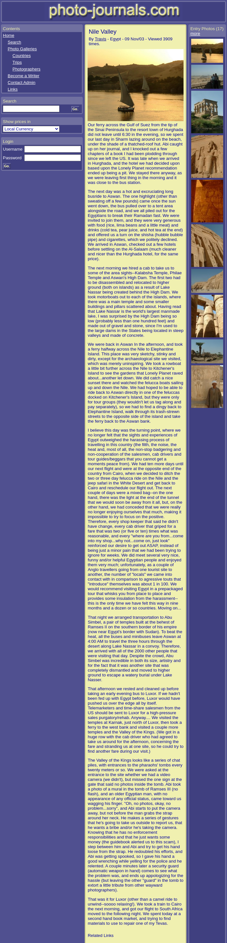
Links (13, 89)
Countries (21, 55)
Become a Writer (23, 75)
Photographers (26, 69)
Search (14, 42)
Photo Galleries (22, 48)
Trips (17, 62)
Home (8, 35)
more (195, 33)
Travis (100, 39)
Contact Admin (21, 82)
